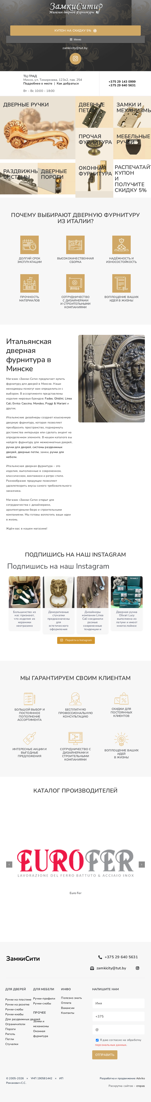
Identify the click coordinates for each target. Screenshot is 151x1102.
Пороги (10, 1029)
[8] (94, 175)
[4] (94, 143)
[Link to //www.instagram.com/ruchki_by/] (75, 58)
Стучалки (11, 1044)
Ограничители (15, 1024)
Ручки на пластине (18, 1000)
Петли (9, 1039)
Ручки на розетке (17, 1004)
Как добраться (68, 83)
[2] (94, 112)
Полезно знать (71, 998)
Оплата (66, 1003)
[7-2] (56, 178)
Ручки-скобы (14, 1009)
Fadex (49, 398)
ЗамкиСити (23, 958)
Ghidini (58, 398)
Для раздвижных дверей (22, 1019)
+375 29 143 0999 (122, 82)
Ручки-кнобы (14, 1014)
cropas (140, 1086)
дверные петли (28, 452)
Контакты (67, 1013)
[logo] (75, 4)
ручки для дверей (18, 447)
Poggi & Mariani (55, 403)
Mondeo (38, 403)
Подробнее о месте (37, 83)
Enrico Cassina (22, 403)
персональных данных (110, 1045)
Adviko (140, 1078)
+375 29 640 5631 (122, 85)
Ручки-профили (44, 998)
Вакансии (67, 1008)
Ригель (10, 1034)
